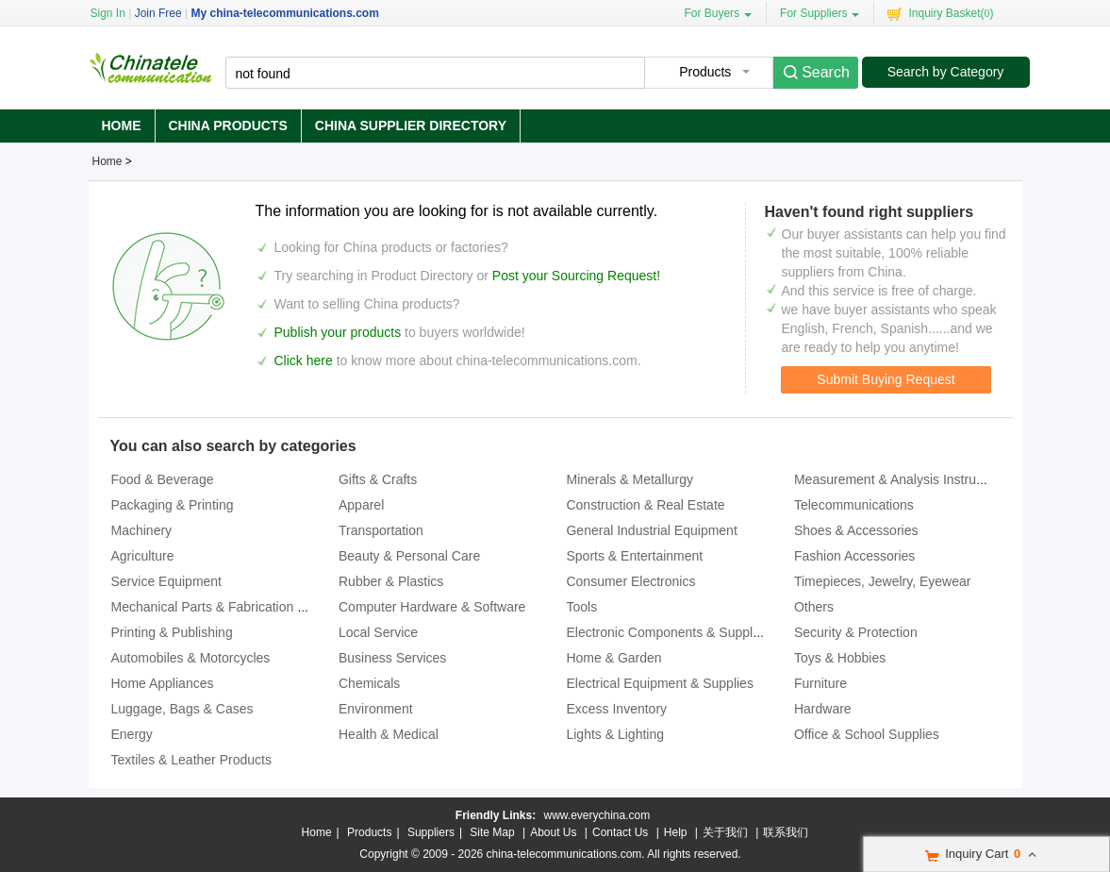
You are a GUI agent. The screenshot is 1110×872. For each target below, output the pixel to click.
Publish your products (340, 332)
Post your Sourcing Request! (576, 275)
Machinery (142, 530)
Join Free (158, 13)
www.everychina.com (596, 815)
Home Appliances (162, 683)
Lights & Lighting (615, 734)
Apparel (361, 504)
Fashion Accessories (854, 555)
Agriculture (142, 555)
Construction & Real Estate (645, 504)
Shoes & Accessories (856, 530)
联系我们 (785, 832)
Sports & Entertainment (634, 555)
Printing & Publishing (172, 632)
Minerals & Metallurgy (629, 479)
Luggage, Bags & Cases (182, 708)
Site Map (492, 832)
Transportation (381, 530)
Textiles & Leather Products (191, 759)
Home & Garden (613, 657)
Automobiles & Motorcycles (191, 657)
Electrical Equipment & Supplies (659, 683)
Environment (376, 708)
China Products (228, 125)
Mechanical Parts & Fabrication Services (229, 606)
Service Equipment (167, 581)
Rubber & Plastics (391, 581)
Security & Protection (856, 632)
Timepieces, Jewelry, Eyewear (882, 581)
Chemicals (369, 683)
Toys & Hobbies (840, 657)
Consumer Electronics (630, 581)
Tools (581, 606)
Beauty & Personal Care (409, 555)
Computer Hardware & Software (432, 606)
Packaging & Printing (172, 504)
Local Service (378, 632)
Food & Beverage (162, 479)
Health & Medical (389, 734)
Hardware (823, 708)
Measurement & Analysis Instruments (903, 479)
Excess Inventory (616, 708)
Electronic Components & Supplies (668, 632)
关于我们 (725, 832)
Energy (132, 734)
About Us (553, 832)
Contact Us (620, 832)
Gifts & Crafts (378, 479)
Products (369, 832)
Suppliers (431, 832)
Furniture (820, 683)
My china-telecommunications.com (284, 13)
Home (121, 125)
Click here (303, 360)
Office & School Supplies (866, 734)
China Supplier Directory (410, 125)
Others (814, 606)
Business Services (392, 657)
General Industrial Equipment (651, 530)
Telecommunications (854, 504)
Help (676, 832)
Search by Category (945, 71)
